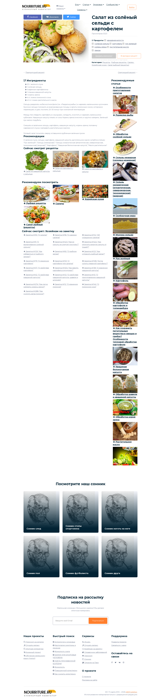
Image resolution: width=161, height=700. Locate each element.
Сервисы (81, 10)
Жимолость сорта (62, 652)
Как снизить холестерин (65, 674)
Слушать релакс (32, 645)
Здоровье (97, 4)
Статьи (86, 4)
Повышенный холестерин (66, 671)
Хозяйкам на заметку (92, 649)
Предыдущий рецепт (35, 72)
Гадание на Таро (90, 663)
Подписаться (98, 621)
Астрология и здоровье (65, 642)
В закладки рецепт (129, 56)
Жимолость (60, 667)
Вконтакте (52, 17)
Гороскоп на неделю (34, 642)
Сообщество (112, 4)
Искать (86, 642)
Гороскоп (87, 656)
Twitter (71, 17)
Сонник (86, 659)
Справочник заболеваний (94, 652)
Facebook (32, 17)
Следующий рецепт (126, 72)
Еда (77, 4)
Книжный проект (32, 652)
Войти (132, 7)
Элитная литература (33, 649)
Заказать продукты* (103, 56)
